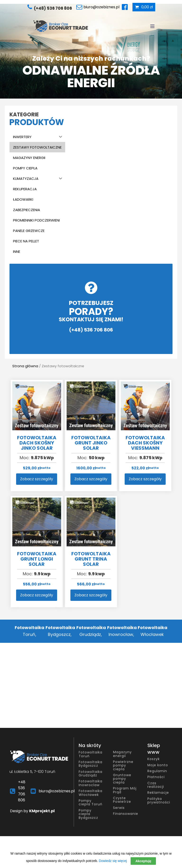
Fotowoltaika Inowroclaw (90, 783)
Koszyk (153, 759)
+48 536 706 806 (21, 791)
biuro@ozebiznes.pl (57, 791)
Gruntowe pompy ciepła (122, 778)
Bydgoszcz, (59, 631)
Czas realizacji (155, 785)
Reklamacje (158, 792)
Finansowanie (125, 814)
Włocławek (152, 631)
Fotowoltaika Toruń (90, 754)
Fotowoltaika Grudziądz (90, 773)
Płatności (156, 777)
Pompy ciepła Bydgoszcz (88, 814)
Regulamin (157, 771)
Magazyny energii (122, 754)
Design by (32, 811)
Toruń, (29, 631)
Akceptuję (143, 861)
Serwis (119, 808)
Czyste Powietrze (122, 800)
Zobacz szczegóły (36, 479)
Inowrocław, (121, 631)
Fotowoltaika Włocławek (90, 793)
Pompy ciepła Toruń (90, 802)
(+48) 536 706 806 (53, 8)
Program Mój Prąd (124, 790)
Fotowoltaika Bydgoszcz (90, 764)
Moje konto (157, 765)
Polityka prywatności (158, 800)
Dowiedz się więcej (113, 861)
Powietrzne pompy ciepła (123, 765)
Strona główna (25, 366)
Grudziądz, (90, 631)
